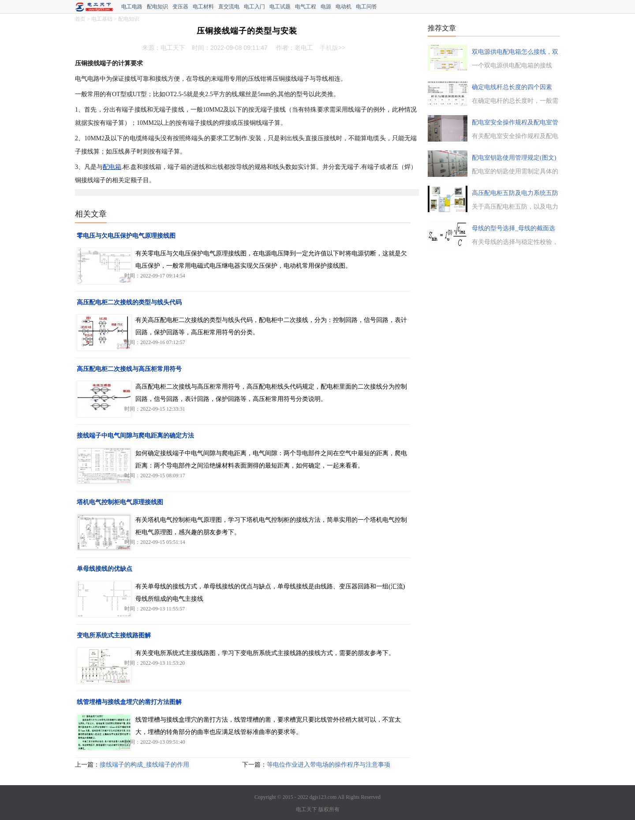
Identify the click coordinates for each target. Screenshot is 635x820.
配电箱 (112, 167)
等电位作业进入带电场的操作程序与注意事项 (328, 764)
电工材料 (203, 7)
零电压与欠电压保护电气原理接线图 (126, 235)
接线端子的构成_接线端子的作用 (144, 764)
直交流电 (228, 7)
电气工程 (305, 7)
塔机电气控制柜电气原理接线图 (120, 502)
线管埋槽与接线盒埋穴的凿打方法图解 (129, 702)
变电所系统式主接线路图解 (114, 635)
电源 (326, 7)
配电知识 (157, 7)
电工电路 (131, 7)
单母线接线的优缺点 (104, 568)
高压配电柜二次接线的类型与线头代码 (129, 302)
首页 (80, 19)
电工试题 (280, 7)
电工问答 (366, 7)
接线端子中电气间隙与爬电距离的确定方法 (135, 435)
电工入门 (254, 7)
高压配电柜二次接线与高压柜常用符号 (129, 369)
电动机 (343, 7)
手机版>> (332, 47)
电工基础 (101, 19)
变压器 (180, 7)
